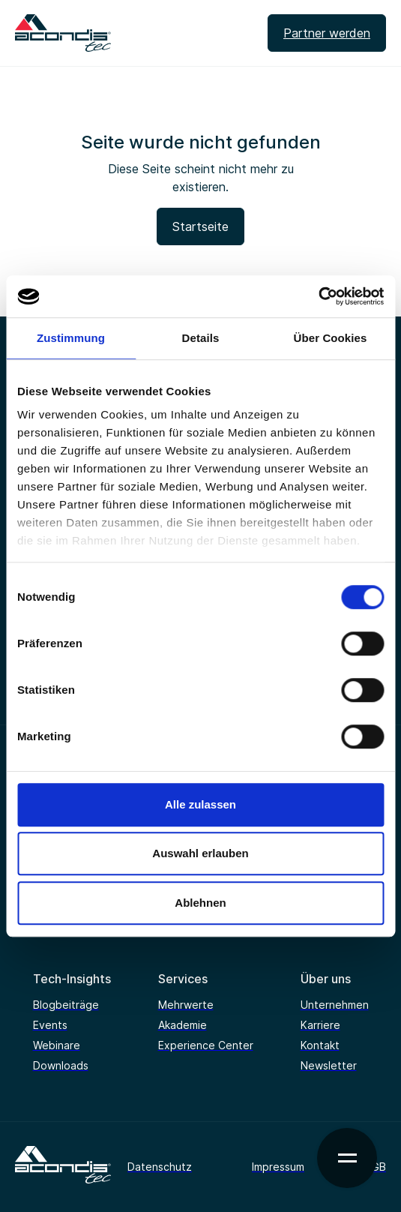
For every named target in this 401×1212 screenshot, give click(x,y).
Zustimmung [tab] (71, 338)
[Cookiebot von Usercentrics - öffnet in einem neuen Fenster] (318, 296)
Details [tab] (201, 338)
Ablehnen (200, 902)
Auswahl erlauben (200, 853)
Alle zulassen (200, 804)
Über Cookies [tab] (330, 338)
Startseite (200, 226)
